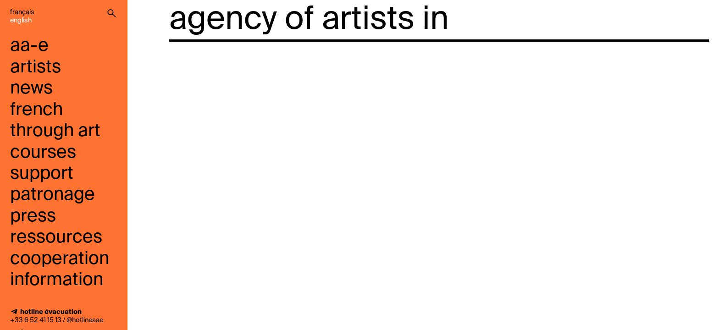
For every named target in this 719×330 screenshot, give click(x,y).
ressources (56, 238)
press (33, 217)
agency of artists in (309, 20)
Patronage (52, 195)
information (56, 280)
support (41, 174)
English (21, 20)
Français (22, 12)
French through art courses (55, 131)
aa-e (29, 46)
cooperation (59, 259)
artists (35, 68)
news (31, 89)
